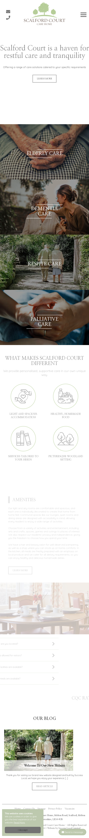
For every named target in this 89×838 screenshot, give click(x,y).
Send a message (72, 832)
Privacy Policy (55, 809)
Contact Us (29, 809)
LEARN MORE (44, 79)
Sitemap (42, 809)
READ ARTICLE (44, 786)
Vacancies (70, 809)
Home (18, 809)
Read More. (19, 822)
